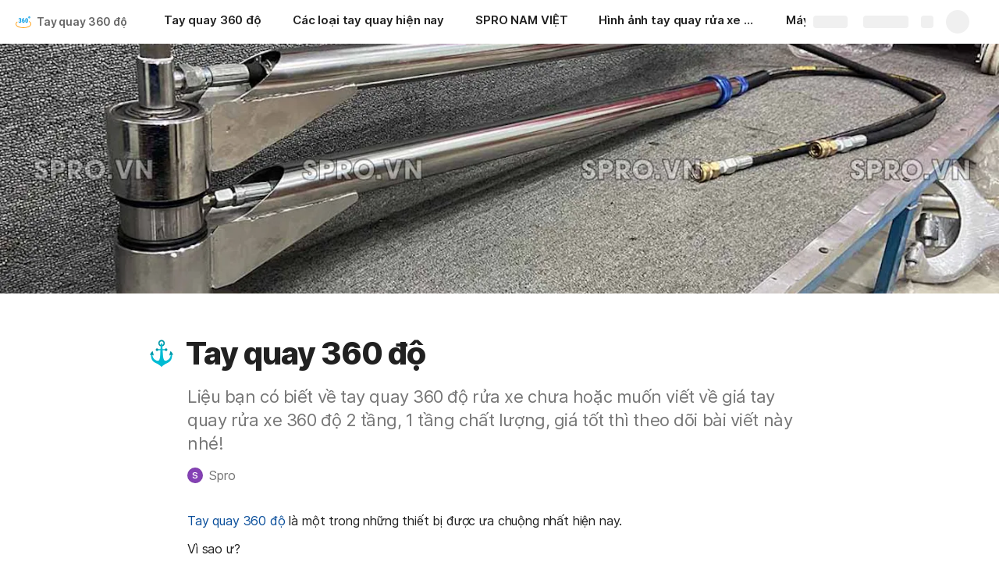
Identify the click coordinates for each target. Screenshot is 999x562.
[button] (162, 354)
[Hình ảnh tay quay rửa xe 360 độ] (676, 22)
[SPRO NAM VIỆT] (521, 22)
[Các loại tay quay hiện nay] (368, 22)
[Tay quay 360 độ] (212, 22)
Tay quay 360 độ (82, 21)
